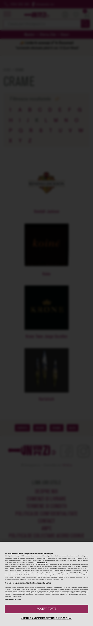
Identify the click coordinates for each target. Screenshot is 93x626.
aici (59, 573)
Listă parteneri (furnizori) (13, 599)
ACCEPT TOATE (46, 608)
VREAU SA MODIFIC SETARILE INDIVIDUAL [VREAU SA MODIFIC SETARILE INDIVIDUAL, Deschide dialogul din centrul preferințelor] (46, 618)
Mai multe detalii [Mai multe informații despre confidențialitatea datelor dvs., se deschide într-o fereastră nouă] (42, 562)
